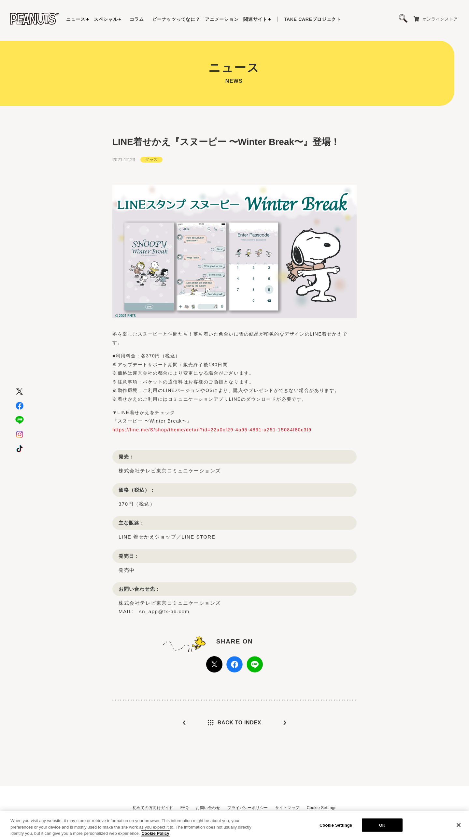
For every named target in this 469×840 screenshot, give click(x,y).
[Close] (458, 826)
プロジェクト (312, 19)
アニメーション (221, 19)
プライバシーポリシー (247, 807)
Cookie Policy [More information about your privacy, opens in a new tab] (155, 835)
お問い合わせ (208, 807)
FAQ (184, 807)
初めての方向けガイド (153, 807)
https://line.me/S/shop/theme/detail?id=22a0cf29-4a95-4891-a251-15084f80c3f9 (212, 431)
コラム (137, 19)
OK (382, 826)
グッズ (151, 161)
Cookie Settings (321, 807)
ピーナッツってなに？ (176, 19)
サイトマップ (287, 807)
